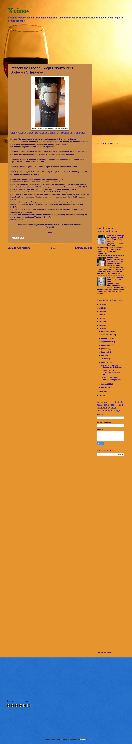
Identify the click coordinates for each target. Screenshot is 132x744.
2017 (101, 322)
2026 (101, 304)
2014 (101, 392)
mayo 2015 (105, 355)
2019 (101, 315)
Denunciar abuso (104, 652)
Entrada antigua (83, 248)
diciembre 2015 (107, 331)
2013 (101, 395)
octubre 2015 (106, 338)
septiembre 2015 (107, 342)
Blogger (83, 739)
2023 (101, 311)
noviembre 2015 (107, 335)
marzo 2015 (105, 362)
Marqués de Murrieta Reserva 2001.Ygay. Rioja (115, 279)
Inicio (53, 248)
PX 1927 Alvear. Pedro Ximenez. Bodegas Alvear (111, 378)
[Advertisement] (66, 43)
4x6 (62, 739)
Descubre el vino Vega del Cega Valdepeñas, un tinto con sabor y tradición (115, 238)
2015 (101, 329)
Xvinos (19, 11)
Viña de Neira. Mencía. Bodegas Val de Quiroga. (111, 366)
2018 (101, 318)
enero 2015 (105, 387)
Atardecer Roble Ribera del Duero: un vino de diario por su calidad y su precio (115, 260)
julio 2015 (105, 348)
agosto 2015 (106, 345)
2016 (101, 325)
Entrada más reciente (19, 248)
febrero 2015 (106, 384)
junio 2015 (105, 352)
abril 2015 (105, 359)
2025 (101, 308)
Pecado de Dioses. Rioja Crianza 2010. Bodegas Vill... (110, 372)
